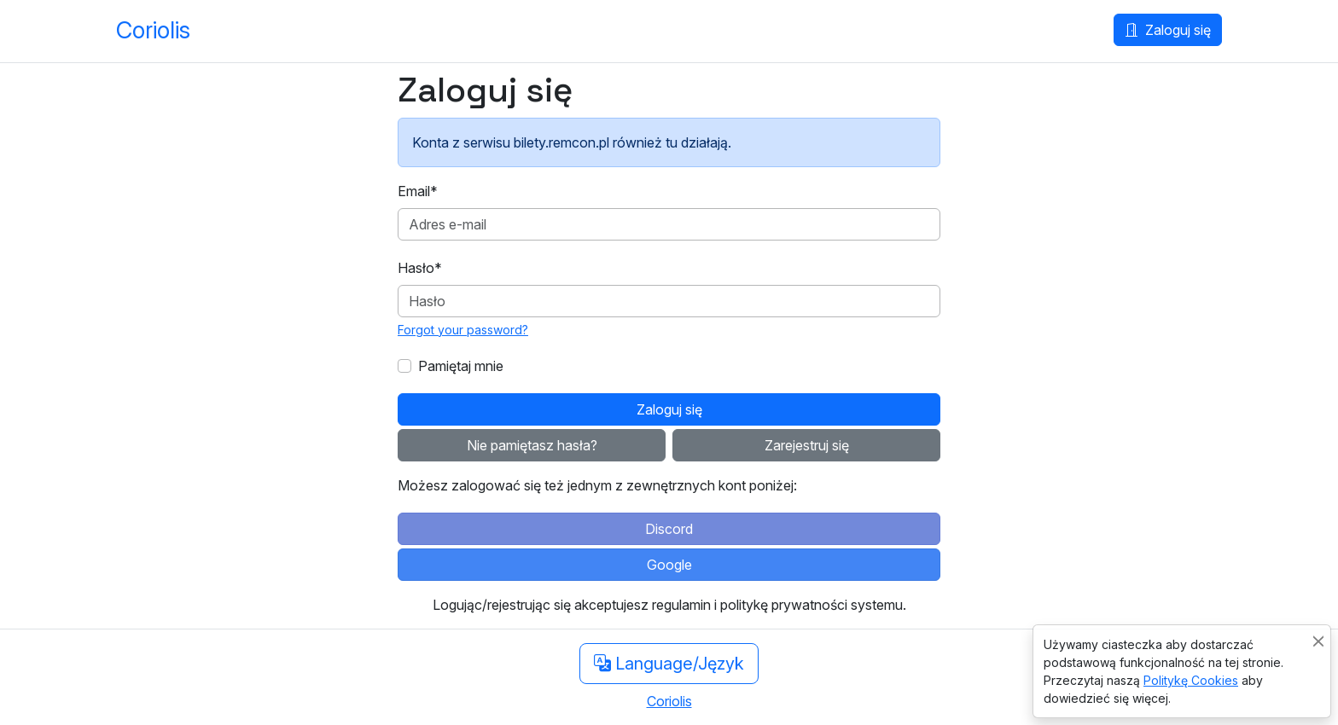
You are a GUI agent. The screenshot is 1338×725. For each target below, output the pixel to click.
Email (418, 191)
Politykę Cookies (1190, 680)
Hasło (420, 267)
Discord (669, 528)
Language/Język (669, 663)
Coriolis (153, 30)
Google (669, 564)
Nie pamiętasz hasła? (532, 445)
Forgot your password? (463, 329)
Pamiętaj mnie (460, 365)
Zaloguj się (1168, 29)
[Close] (1318, 641)
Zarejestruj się (807, 445)
